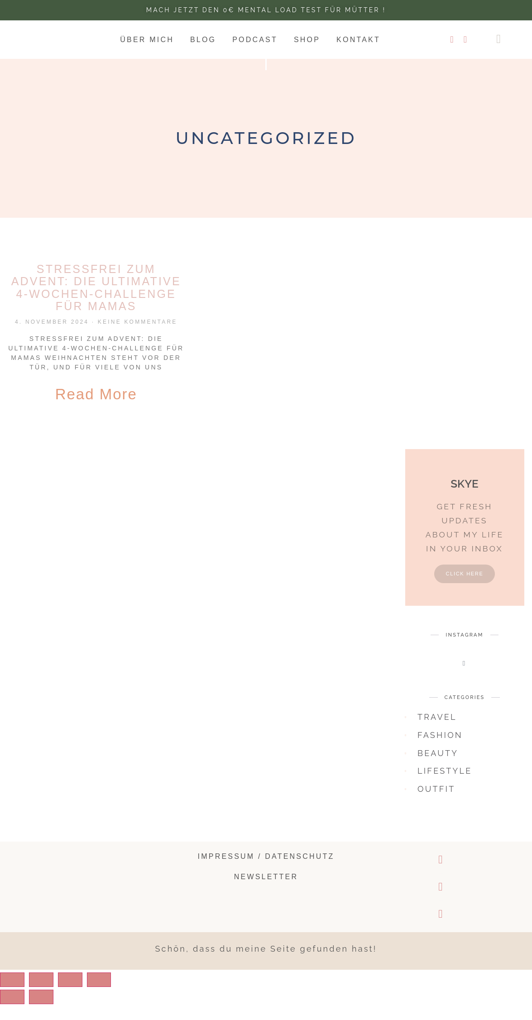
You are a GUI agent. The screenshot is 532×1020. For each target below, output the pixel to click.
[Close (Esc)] (14, 995)
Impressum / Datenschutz (266, 872)
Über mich (147, 39)
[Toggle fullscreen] (79, 995)
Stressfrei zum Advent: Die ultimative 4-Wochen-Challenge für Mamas (96, 288)
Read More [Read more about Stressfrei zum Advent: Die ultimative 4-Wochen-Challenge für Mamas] (96, 394)
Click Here (464, 589)
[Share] (47, 995)
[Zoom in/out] (112, 995)
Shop (307, 39)
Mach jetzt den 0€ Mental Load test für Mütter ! (266, 10)
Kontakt (358, 39)
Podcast (255, 39)
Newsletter (266, 893)
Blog (203, 39)
